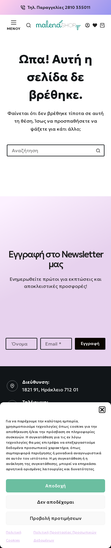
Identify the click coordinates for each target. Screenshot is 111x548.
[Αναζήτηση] (28, 25)
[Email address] (56, 344)
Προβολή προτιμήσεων (55, 518)
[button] (102, 410)
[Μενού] (13, 25)
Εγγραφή (90, 343)
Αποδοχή (55, 486)
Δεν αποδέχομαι (55, 502)
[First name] (21, 344)
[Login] (87, 25)
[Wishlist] (95, 25)
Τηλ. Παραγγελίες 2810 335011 (55, 7)
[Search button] (98, 150)
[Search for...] (50, 150)
